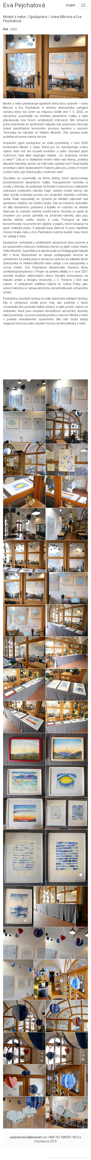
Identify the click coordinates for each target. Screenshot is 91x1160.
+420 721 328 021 (59, 1137)
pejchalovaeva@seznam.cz (28, 1137)
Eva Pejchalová (24, 5)
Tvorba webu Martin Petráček (68, 1158)
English (70, 5)
